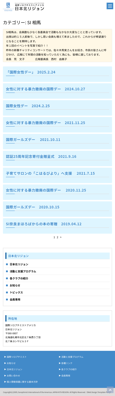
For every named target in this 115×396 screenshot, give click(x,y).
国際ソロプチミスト (17, 356)
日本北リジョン (19, 264)
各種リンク (66, 363)
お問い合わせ (13, 375)
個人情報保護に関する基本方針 (22, 381)
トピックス (16, 292)
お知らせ (15, 285)
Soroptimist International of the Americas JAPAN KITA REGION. (43, 392)
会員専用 (15, 299)
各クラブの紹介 (19, 278)
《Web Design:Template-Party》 (99, 392)
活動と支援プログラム (23, 271)
